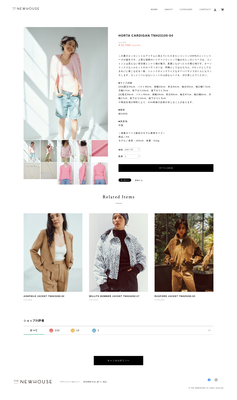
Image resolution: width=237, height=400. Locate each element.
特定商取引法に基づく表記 (95, 382)
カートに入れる (166, 168)
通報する (139, 180)
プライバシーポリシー (70, 382)
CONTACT (205, 9)
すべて (34, 330)
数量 (120, 156)
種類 (120, 150)
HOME (154, 9)
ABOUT (169, 9)
